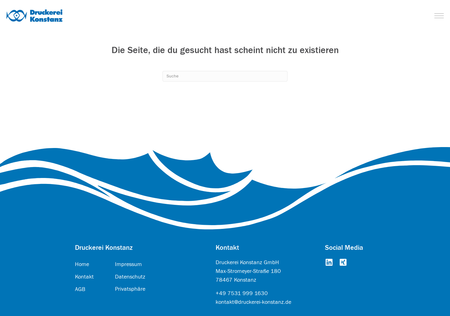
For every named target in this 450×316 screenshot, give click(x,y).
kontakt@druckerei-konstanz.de (253, 302)
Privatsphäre (130, 289)
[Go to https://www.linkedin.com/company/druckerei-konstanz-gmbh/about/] (329, 263)
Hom (80, 264)
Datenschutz (130, 277)
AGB (80, 289)
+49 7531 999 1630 (242, 293)
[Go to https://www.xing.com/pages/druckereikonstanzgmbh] (343, 263)
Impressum (128, 264)
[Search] (225, 76)
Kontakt (84, 277)
